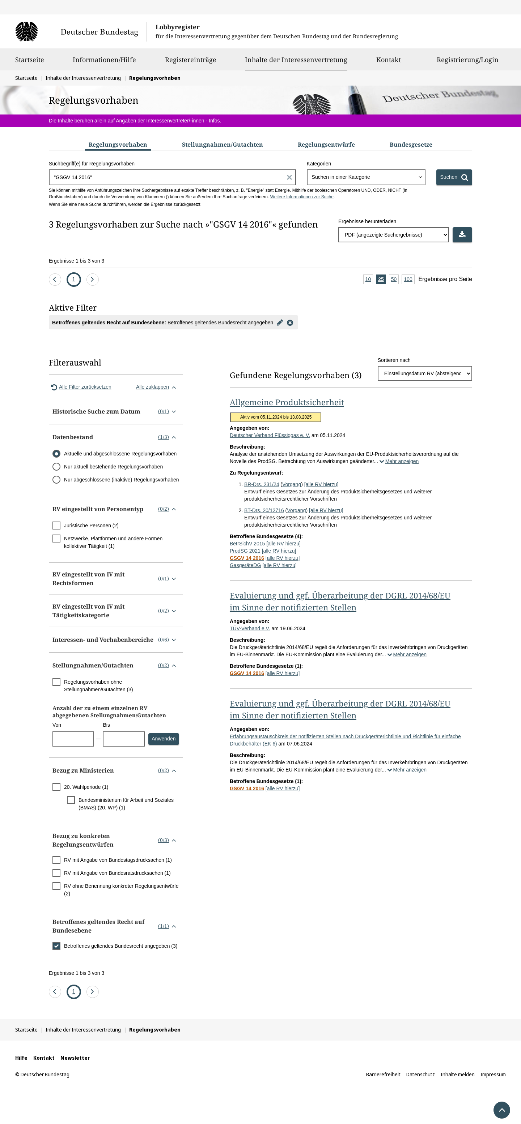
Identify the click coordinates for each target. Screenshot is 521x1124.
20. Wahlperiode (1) (86, 787)
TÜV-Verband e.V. (250, 628)
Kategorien (319, 164)
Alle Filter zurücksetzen (80, 387)
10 (369, 279)
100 (409, 279)
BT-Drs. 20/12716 (264, 510)
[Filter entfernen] (290, 322)
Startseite (29, 62)
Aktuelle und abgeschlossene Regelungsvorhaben (120, 454)
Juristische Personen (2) (91, 525)
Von (56, 725)
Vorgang (291, 484)
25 (382, 279)
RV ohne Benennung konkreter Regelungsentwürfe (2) (121, 889)
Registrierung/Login (467, 62)
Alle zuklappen (157, 387)
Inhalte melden (458, 1074)
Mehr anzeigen (398, 461)
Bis (106, 725)
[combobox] (366, 177)
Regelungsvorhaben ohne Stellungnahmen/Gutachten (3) (98, 685)
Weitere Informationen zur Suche (302, 196)
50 (395, 279)
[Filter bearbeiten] (280, 322)
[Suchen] (454, 177)
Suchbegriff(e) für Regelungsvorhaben (92, 164)
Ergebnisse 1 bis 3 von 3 (76, 261)
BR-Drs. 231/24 (261, 484)
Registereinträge (190, 62)
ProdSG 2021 (245, 551)
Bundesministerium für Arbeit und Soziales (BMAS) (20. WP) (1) (126, 803)
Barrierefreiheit (383, 1074)
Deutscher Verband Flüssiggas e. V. (270, 435)
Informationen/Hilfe (104, 62)
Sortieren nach (394, 360)
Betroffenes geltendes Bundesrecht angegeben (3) (120, 946)
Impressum (493, 1074)
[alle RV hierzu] (321, 484)
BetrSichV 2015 (247, 543)
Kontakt (388, 62)
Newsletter (75, 1057)
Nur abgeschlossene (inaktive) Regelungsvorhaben (121, 480)
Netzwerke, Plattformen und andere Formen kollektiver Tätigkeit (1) (113, 542)
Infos (214, 121)
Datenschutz (420, 1074)
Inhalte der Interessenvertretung (296, 59)
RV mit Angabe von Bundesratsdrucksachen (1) (117, 873)
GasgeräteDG (245, 565)
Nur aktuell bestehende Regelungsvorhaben (113, 467)
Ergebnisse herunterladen (367, 221)
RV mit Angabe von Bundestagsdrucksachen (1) (118, 860)
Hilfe (21, 1057)
